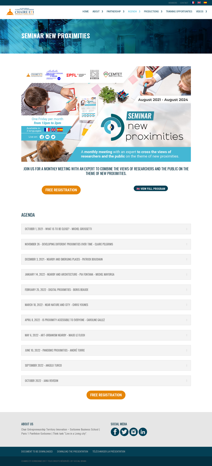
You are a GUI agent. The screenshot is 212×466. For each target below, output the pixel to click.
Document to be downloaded (37, 451)
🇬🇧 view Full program (150, 188)
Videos (199, 11)
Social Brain (79, 461)
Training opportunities (179, 11)
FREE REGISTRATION (61, 190)
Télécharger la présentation (109, 451)
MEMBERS (173, 3)
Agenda (132, 11)
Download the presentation (72, 451)
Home (86, 11)
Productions (151, 11)
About (96, 11)
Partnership (114, 11)
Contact (184, 3)
